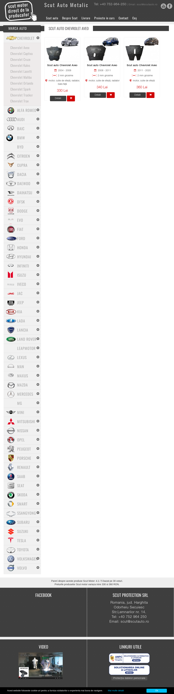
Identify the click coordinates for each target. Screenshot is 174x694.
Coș (134, 18)
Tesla (21, 540)
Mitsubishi (26, 421)
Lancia (22, 330)
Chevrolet (25, 38)
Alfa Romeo (26, 110)
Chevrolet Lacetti (21, 71)
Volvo (22, 568)
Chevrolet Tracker (21, 95)
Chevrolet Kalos (20, 65)
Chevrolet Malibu (21, 77)
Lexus (22, 357)
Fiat (20, 229)
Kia (19, 311)
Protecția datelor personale (129, 678)
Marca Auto (17, 28)
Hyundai (24, 256)
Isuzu (21, 275)
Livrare (86, 18)
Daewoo (23, 183)
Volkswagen (27, 558)
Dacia (22, 174)
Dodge (22, 211)
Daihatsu (24, 192)
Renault (23, 467)
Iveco (21, 284)
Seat (20, 485)
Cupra (22, 165)
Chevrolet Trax (19, 100)
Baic (20, 128)
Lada (21, 320)
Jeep (20, 302)
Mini (20, 412)
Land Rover (26, 339)
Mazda (22, 385)
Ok (156, 690)
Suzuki (22, 531)
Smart (22, 504)
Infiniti (23, 266)
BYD (20, 147)
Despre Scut (70, 18)
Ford (21, 238)
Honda (22, 247)
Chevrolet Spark (20, 89)
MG (19, 403)
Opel (21, 439)
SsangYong (26, 513)
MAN (20, 366)
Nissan (22, 430)
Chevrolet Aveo (20, 47)
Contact (123, 18)
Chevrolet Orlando (21, 83)
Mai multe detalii (116, 690)
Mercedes (25, 394)
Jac (20, 293)
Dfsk (21, 201)
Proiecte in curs (104, 18)
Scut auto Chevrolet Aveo (62, 65)
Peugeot (24, 449)
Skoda (22, 494)
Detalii (58, 98)
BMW (21, 137)
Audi (21, 119)
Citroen (23, 156)
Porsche (24, 458)
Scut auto (52, 18)
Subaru (23, 522)
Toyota (23, 549)
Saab (21, 476)
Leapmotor (26, 348)
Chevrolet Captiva (21, 53)
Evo (20, 220)
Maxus (22, 375)
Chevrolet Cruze (20, 59)
